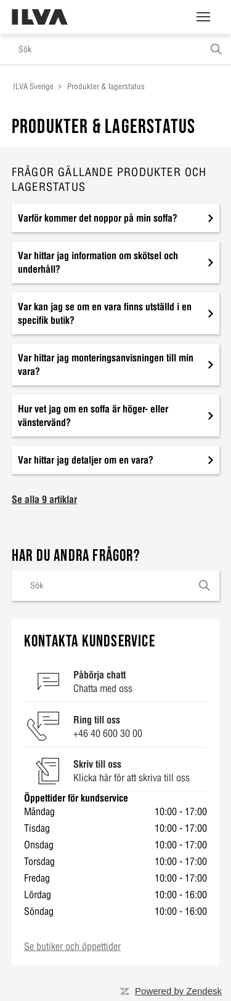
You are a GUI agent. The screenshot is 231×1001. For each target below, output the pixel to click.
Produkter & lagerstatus (106, 86)
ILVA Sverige (33, 86)
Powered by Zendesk (178, 991)
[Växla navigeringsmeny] (203, 17)
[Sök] (115, 49)
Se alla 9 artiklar (44, 499)
